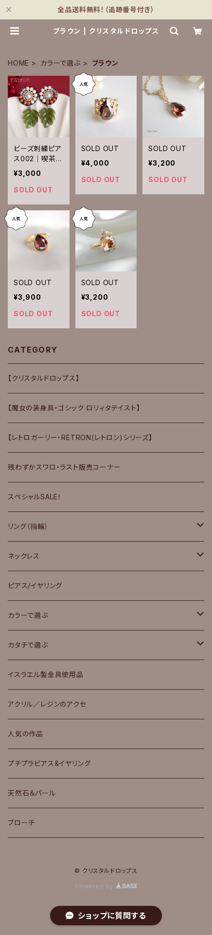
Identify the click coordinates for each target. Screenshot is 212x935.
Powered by (106, 886)
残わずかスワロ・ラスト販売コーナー (64, 467)
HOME (18, 63)
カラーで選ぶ (60, 63)
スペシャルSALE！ (35, 497)
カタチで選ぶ (28, 645)
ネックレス (24, 556)
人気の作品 (25, 734)
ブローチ (21, 822)
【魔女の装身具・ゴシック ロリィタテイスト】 (74, 408)
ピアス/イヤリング (35, 585)
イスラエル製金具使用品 (46, 674)
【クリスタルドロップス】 (44, 378)
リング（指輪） (28, 526)
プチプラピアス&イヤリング (49, 763)
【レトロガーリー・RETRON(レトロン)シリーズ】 (80, 437)
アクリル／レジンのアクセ (47, 704)
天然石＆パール (32, 793)
